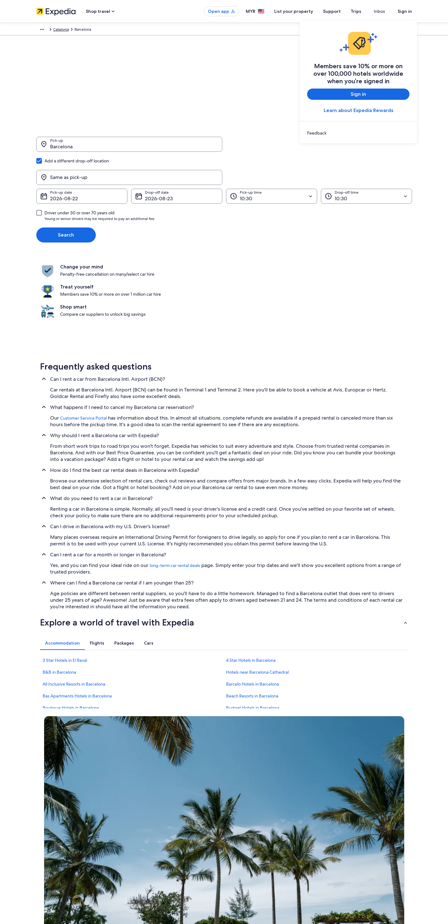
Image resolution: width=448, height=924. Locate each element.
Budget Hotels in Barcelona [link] (252, 641)
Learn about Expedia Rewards (358, 110)
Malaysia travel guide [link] (151, 778)
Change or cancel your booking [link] (353, 788)
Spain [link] (95, 30)
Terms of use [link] (241, 798)
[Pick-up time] (271, 166)
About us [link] (44, 778)
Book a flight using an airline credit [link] (356, 808)
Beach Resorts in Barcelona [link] (252, 629)
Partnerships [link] (46, 808)
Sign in (405, 11)
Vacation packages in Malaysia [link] (158, 808)
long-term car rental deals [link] (175, 499)
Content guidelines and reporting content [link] (265, 818)
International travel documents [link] (353, 818)
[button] (224, 556)
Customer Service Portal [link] (83, 352)
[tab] (62, 577)
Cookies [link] (237, 788)
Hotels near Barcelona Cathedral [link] (257, 606)
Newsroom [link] (45, 818)
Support (343, 11)
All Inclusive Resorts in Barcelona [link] (74, 617)
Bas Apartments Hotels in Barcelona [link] (77, 629)
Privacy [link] (236, 778)
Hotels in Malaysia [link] (148, 788)
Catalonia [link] (113, 30)
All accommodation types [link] (155, 838)
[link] (358, 133)
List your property (305, 11)
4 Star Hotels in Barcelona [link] (250, 594)
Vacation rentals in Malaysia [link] (156, 798)
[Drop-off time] (366, 166)
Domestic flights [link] (147, 818)
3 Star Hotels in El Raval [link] (65, 594)
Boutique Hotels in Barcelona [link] (71, 641)
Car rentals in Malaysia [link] (152, 828)
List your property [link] (51, 798)
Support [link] (334, 778)
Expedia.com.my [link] (50, 30)
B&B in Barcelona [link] (59, 606)
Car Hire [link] (77, 30)
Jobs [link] (40, 788)
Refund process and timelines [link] (352, 798)
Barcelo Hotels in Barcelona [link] (252, 617)
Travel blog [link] (142, 848)
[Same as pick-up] (319, 147)
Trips (367, 11)
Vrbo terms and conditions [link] (253, 808)
